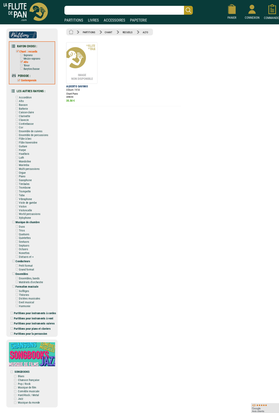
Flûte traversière (26, 141)
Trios (20, 228)
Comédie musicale (29, 387)
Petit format (24, 263)
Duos (20, 224)
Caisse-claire (24, 111)
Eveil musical (24, 299)
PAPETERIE (138, 20)
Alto (24, 61)
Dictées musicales (28, 295)
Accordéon (23, 96)
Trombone (23, 186)
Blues (22, 372)
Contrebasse (24, 122)
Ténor (24, 65)
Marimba (22, 163)
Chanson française (29, 376)
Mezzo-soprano (30, 58)
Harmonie (23, 303)
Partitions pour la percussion (29, 330)
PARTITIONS (73, 20)
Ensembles (20, 271)
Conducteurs (21, 258)
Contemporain (27, 79)
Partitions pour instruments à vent (32, 315)
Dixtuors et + (24, 254)
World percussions (28, 212)
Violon (21, 204)
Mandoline (23, 159)
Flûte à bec (23, 137)
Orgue (20, 171)
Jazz (21, 394)
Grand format (24, 266)
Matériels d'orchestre (29, 279)
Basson (21, 104)
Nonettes (22, 250)
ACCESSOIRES (114, 20)
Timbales (22, 182)
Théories (22, 291)
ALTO (144, 32)
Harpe (20, 148)
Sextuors (22, 239)
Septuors (22, 243)
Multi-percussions (27, 167)
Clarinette (23, 115)
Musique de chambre (25, 220)
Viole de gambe (26, 200)
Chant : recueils (26, 51)
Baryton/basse (29, 68)
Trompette (23, 189)
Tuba (20, 193)
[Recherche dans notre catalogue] (128, 10)
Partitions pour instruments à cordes (33, 310)
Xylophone (23, 215)
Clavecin (22, 119)
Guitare (21, 145)
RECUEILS (127, 32)
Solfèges (22, 288)
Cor (19, 126)
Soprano (26, 54)
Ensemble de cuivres (29, 130)
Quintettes (23, 235)
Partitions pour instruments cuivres (33, 320)
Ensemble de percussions (32, 133)
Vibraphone (23, 197)
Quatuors (22, 231)
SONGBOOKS (22, 368)
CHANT (108, 32)
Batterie (21, 107)
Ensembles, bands (27, 275)
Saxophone (23, 178)
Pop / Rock (25, 379)
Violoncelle (23, 208)
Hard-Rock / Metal (29, 390)
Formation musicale (25, 283)
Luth (20, 156)
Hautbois (22, 152)
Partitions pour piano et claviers (31, 325)
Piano (20, 174)
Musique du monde (29, 398)
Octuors (22, 246)
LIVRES (93, 20)
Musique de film (28, 383)
